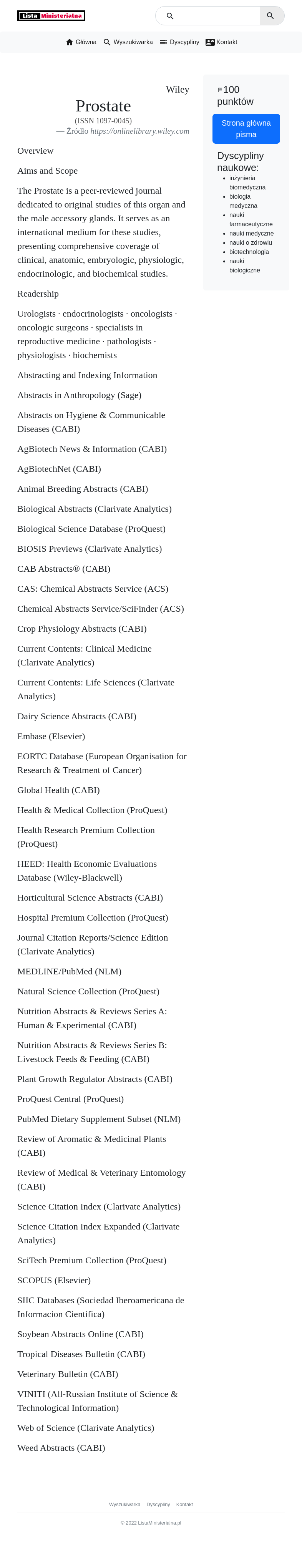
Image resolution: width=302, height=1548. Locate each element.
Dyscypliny (158, 1504)
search (270, 15)
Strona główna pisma (246, 129)
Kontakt (184, 1504)
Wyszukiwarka (125, 1504)
